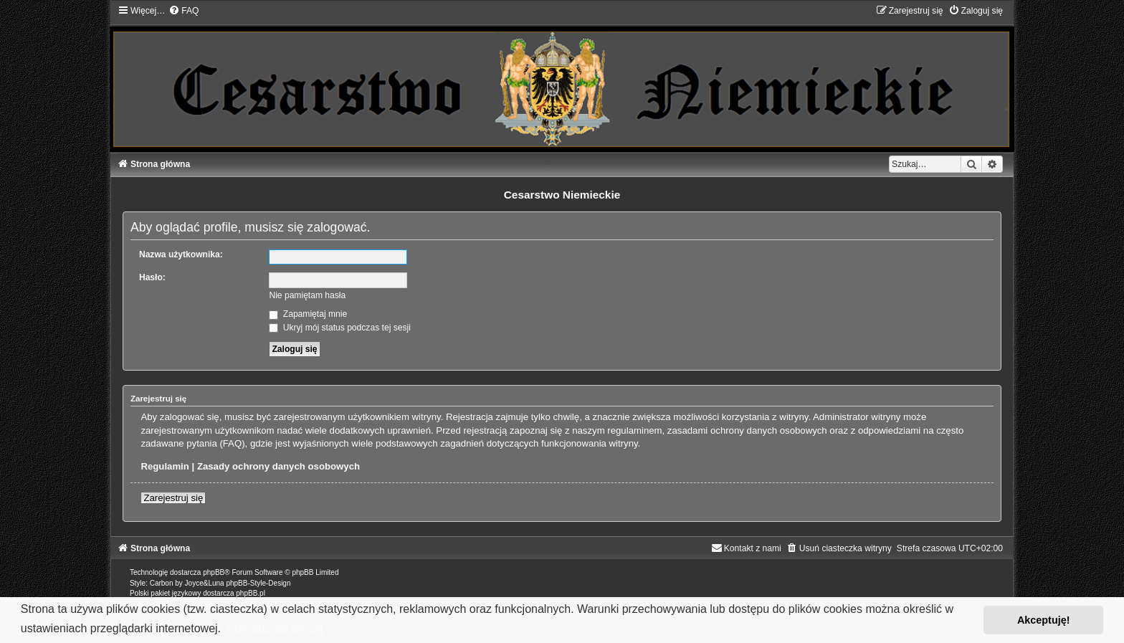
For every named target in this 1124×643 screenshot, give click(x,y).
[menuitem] (183, 11)
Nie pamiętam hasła (307, 295)
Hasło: (152, 277)
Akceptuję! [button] (1043, 620)
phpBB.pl (250, 593)
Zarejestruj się (173, 497)
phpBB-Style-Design (258, 583)
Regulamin (164, 466)
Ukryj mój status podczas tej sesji (339, 328)
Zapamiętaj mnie (308, 314)
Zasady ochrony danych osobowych (278, 466)
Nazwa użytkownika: (181, 254)
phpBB (213, 572)
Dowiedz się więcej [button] (275, 628)
